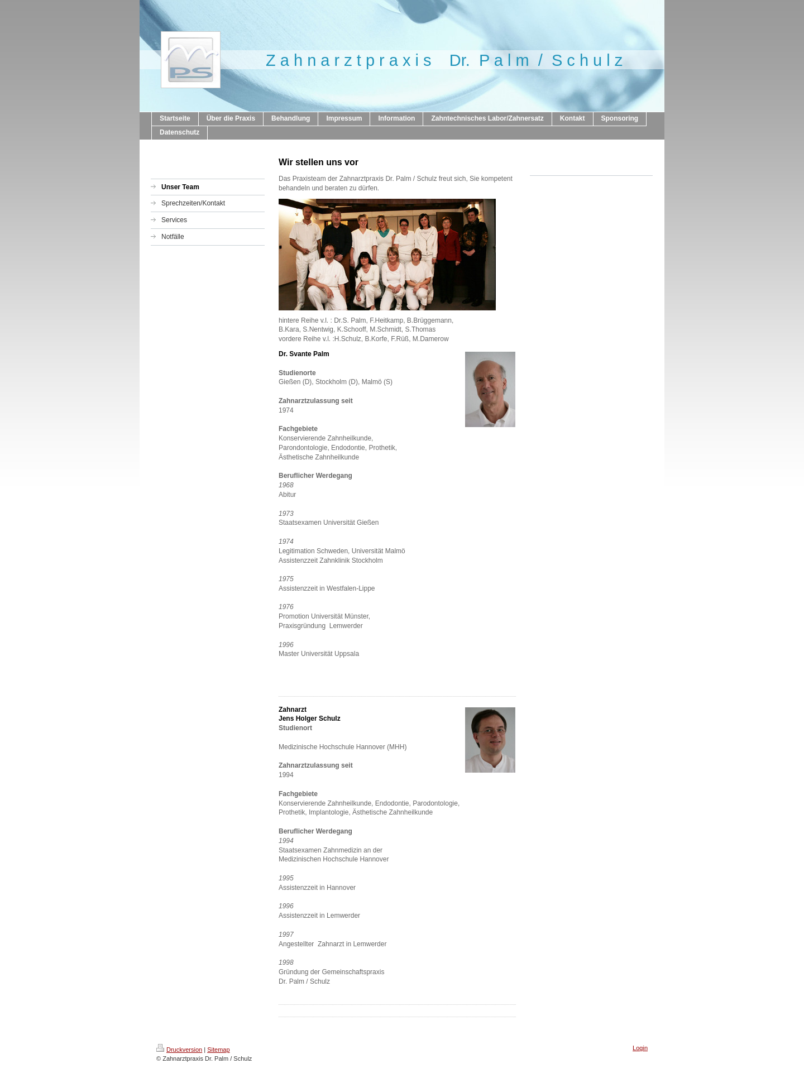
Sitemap (218, 1049)
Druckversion (179, 1049)
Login (640, 1048)
